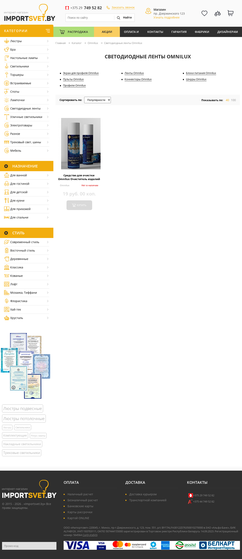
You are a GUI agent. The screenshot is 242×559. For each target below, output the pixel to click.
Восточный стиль (19, 250)
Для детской (16, 192)
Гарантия (179, 32)
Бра (10, 49)
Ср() (86, 535)
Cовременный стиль (21, 242)
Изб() (93, 535)
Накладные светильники (22, 444)
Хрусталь (13, 317)
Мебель (12, 150)
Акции (107, 32)
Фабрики (202, 32)
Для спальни (16, 217)
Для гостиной (16, 183)
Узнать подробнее (167, 17)
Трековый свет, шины (22, 142)
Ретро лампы (38, 435)
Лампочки (14, 100)
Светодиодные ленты (22, 108)
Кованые (13, 275)
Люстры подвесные (22, 408)
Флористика (15, 301)
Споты (11, 91)
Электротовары (18, 125)
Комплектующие (15, 435)
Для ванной (15, 175)
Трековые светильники (21, 452)
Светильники (16, 66)
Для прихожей (17, 208)
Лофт (10, 284)
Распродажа (78, 32)
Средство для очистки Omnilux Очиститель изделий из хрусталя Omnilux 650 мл (79, 179)
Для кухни (14, 200)
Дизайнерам (227, 32)
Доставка (135, 482)
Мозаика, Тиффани (20, 292)
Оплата (71, 482)
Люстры (13, 41)
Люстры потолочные (24, 418)
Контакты (155, 32)
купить (81, 205)
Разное (12, 133)
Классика (13, 267)
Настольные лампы (21, 57)
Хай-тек (12, 309)
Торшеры (14, 74)
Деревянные (16, 258)
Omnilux (64, 185)
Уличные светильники (23, 116)
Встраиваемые (17, 83)
